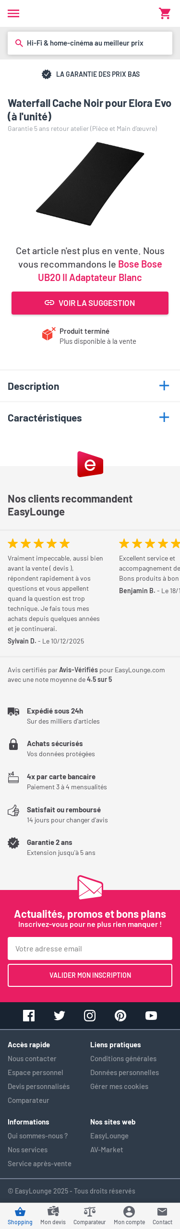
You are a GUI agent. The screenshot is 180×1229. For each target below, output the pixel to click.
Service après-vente (40, 1163)
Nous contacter (32, 1058)
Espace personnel (35, 1072)
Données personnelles (124, 1072)
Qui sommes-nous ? (38, 1135)
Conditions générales (123, 1058)
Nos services (28, 1149)
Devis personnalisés (39, 1086)
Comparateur (28, 1100)
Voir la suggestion (90, 302)
